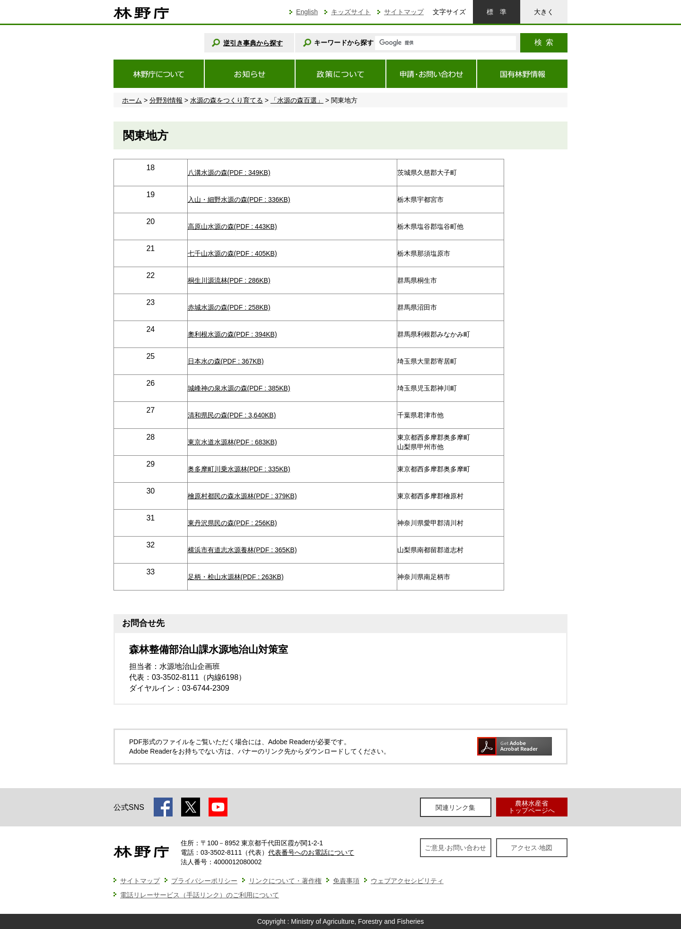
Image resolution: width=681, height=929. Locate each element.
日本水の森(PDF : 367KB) (226, 361)
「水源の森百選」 (297, 100)
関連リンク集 (455, 807)
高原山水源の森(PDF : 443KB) (232, 226)
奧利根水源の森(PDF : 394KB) (232, 334)
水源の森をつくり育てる (226, 100)
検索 (543, 42)
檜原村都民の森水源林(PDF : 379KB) (242, 496)
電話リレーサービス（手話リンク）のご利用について (199, 895)
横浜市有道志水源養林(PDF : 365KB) (242, 550)
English (307, 12)
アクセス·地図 (531, 847)
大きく (544, 12)
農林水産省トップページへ (531, 806)
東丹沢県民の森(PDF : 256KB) (232, 523)
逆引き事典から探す (253, 43)
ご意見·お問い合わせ (455, 847)
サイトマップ (404, 12)
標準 (496, 12)
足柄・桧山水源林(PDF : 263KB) (236, 577)
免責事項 (346, 881)
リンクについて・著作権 (285, 881)
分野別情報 (166, 100)
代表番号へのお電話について (311, 852)
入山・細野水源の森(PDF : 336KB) (239, 199)
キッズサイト (351, 12)
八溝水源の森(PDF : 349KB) (229, 172)
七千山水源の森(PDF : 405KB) (232, 253)
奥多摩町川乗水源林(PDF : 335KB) (239, 469)
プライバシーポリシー (204, 881)
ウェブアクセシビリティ (407, 881)
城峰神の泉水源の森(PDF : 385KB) (239, 388)
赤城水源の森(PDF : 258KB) (229, 307)
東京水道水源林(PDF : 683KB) (232, 442)
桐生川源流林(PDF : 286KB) (229, 280)
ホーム (132, 100)
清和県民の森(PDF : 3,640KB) (232, 415)
